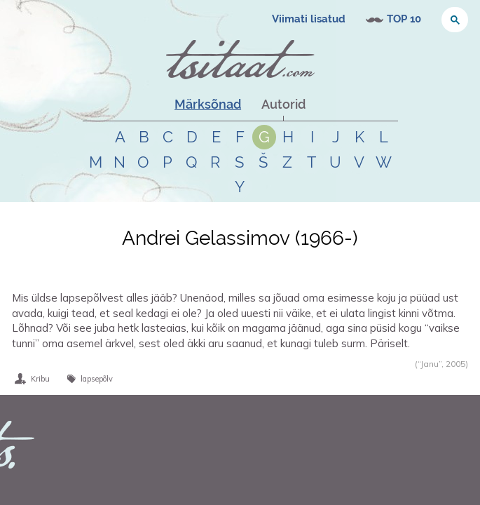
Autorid (283, 104)
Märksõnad (207, 104)
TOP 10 (404, 19)
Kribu (40, 379)
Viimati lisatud (308, 19)
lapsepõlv (97, 379)
